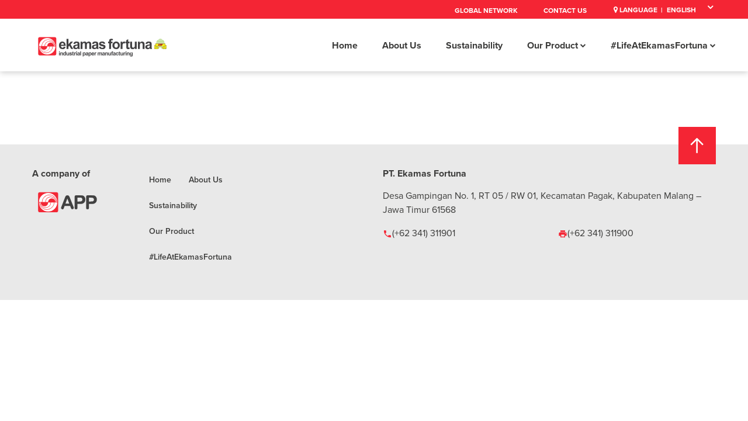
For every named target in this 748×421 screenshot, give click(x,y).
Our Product (556, 45)
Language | (638, 10)
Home (345, 45)
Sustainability (474, 45)
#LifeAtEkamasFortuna (663, 45)
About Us (401, 45)
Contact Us (565, 10)
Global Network (486, 10)
